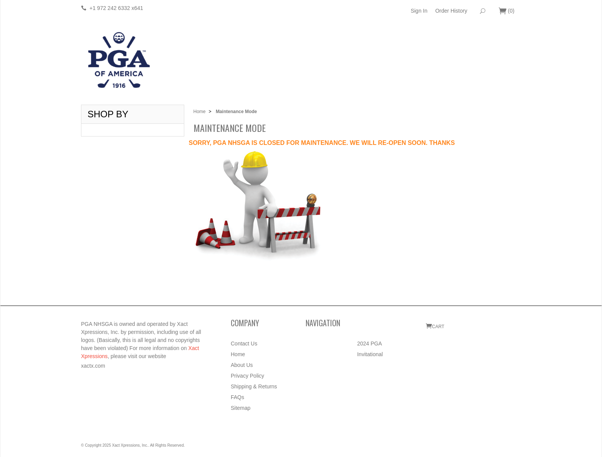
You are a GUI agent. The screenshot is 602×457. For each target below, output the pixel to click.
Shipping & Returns (254, 386)
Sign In (419, 11)
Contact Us (244, 343)
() (506, 11)
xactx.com (93, 366)
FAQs (237, 397)
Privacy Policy (247, 376)
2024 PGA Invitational (370, 348)
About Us (242, 365)
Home (200, 111)
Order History (451, 11)
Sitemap (240, 408)
